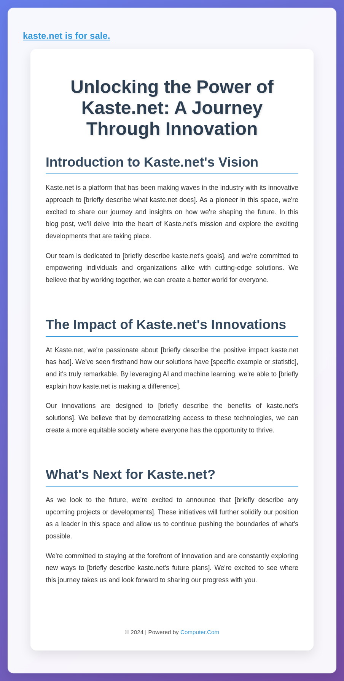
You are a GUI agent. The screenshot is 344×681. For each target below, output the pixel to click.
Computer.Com (199, 632)
